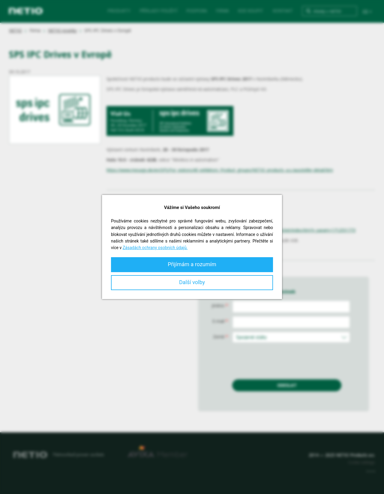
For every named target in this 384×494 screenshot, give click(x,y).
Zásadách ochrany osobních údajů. (155, 247)
